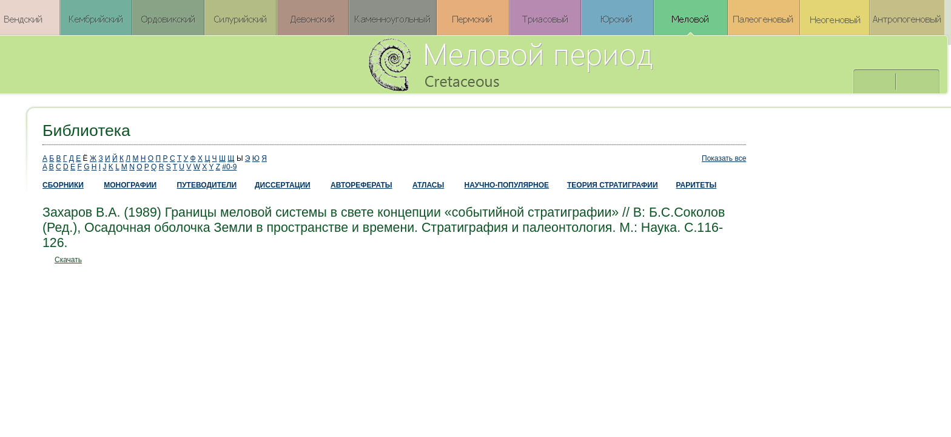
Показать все (724, 158)
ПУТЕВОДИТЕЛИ (207, 185)
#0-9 (229, 167)
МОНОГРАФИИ (130, 185)
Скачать (68, 260)
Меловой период (578, 63)
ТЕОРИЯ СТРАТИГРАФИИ (612, 185)
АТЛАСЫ (428, 185)
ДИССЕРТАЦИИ (283, 185)
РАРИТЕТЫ (696, 185)
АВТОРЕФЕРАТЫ (361, 185)
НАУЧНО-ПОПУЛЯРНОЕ (507, 185)
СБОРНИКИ (63, 185)
